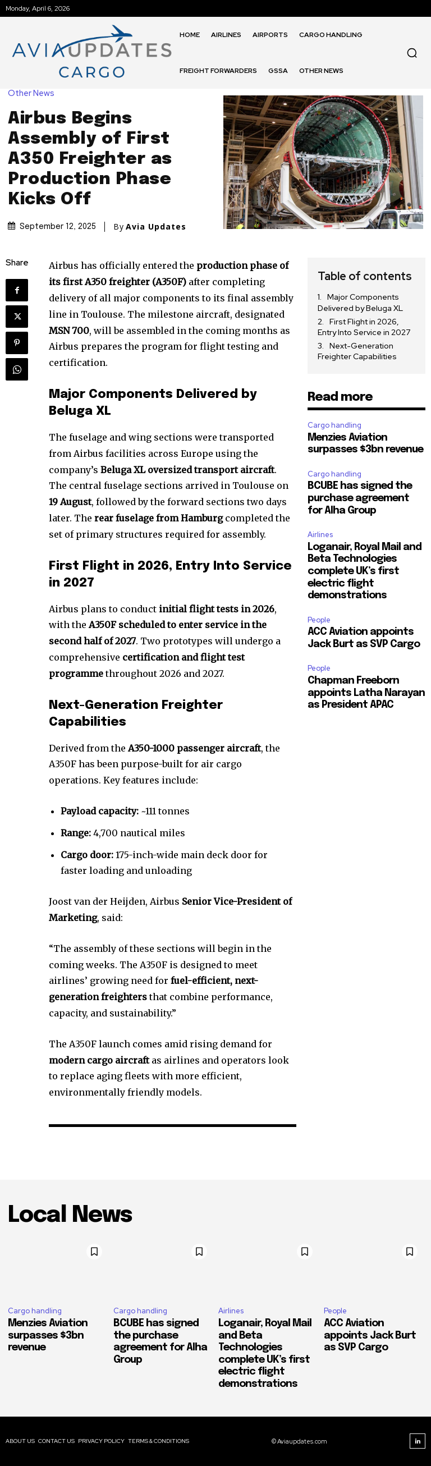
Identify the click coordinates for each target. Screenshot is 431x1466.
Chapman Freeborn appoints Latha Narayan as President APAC (366, 693)
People (319, 620)
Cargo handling (334, 425)
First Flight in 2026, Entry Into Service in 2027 (364, 327)
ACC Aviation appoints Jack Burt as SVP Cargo (370, 1335)
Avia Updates (156, 227)
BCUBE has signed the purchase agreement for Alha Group (360, 498)
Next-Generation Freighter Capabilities (357, 351)
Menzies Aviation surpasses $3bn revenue (48, 1335)
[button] (411, 52)
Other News (34, 93)
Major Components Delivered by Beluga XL (360, 302)
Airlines (320, 534)
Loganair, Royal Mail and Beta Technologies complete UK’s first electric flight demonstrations (364, 571)
